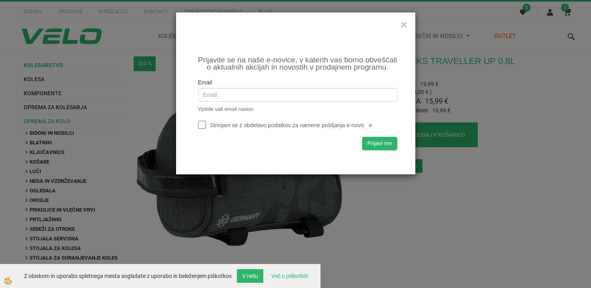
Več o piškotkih (290, 276)
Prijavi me (379, 143)
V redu (250, 276)
